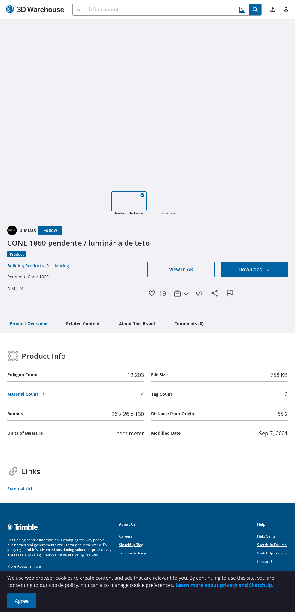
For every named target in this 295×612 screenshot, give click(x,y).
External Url (19, 488)
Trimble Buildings (133, 553)
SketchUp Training (272, 553)
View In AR (181, 269)
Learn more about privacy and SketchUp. (224, 585)
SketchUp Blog (131, 544)
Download (254, 269)
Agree (22, 601)
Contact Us (266, 561)
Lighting (60, 265)
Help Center (267, 536)
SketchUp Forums (272, 544)
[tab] (28, 324)
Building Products (25, 265)
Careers (125, 536)
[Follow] (50, 230)
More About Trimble (24, 566)
